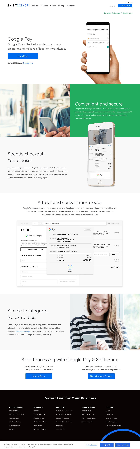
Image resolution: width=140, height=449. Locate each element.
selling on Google (23, 331)
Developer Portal (87, 422)
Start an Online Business (63, 422)
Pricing (61, 5)
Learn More (23, 56)
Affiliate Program (111, 422)
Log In (112, 5)
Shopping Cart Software (16, 414)
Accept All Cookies (123, 445)
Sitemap (11, 429)
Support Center (86, 410)
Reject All (107, 445)
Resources (70, 5)
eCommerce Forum (88, 414)
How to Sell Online (39, 414)
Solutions (44, 5)
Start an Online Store (40, 422)
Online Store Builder (40, 429)
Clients (53, 5)
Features (34, 5)
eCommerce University (89, 418)
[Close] (136, 445)
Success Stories (14, 418)
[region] (70, 445)
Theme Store (60, 429)
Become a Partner (111, 418)
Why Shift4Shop (14, 410)
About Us (109, 410)
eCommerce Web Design (64, 410)
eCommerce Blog (14, 425)
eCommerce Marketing (63, 414)
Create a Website (39, 418)
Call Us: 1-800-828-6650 (114, 425)
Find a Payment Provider (101, 376)
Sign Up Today (38, 376)
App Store (59, 425)
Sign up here (28, 63)
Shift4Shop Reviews (15, 422)
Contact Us (109, 414)
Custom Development (63, 418)
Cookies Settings (91, 445)
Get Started (125, 5)
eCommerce (38, 425)
